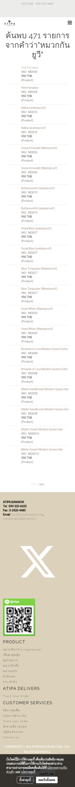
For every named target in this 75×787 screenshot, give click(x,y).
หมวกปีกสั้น (11, 665)
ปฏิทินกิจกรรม (13, 731)
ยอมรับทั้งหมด (46, 780)
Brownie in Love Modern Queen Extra (44, 349)
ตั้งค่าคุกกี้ (25, 780)
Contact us (11, 737)
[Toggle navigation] (69, 23)
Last (41, 484)
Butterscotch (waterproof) (38, 188)
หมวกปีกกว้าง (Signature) (22, 649)
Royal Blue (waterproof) (36, 228)
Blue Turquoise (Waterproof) (39, 268)
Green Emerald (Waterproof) (39, 148)
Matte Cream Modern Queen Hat (41, 429)
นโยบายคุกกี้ (28, 772)
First (34, 484)
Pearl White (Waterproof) (37, 308)
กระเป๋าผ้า (10, 681)
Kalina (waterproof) (33, 107)
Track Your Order (16, 696)
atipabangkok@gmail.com (19, 518)
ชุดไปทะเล (10, 660)
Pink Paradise (29, 67)
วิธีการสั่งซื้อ (11, 710)
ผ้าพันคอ (9, 676)
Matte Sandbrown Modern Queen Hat (44, 389)
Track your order (16, 721)
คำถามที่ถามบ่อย (15, 726)
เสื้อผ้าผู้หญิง (11, 654)
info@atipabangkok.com (27, 514)
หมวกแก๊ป (10, 671)
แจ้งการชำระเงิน (14, 715)
